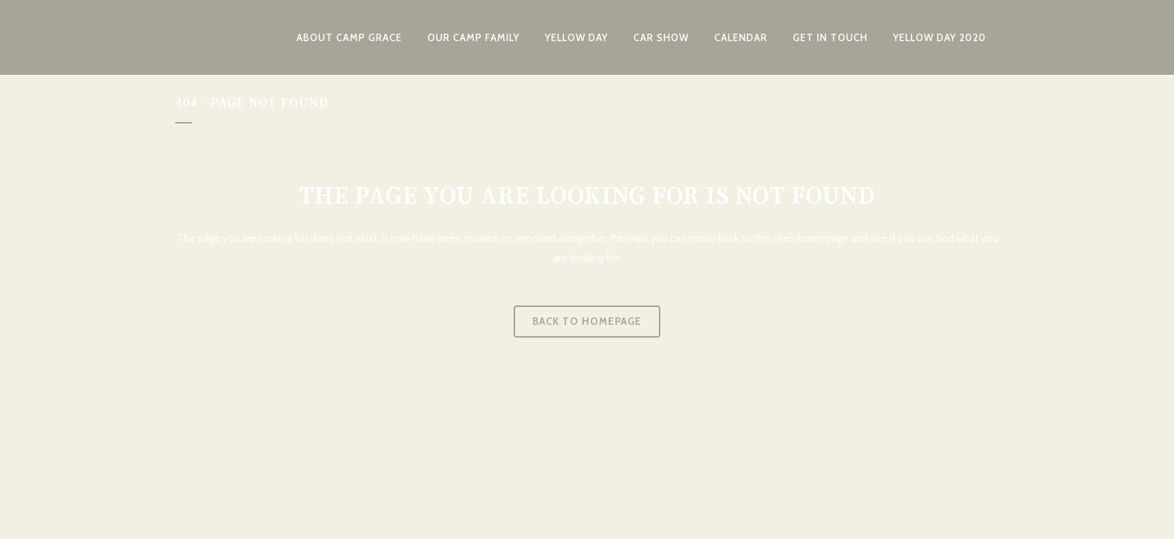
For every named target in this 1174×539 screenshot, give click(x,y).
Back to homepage (587, 321)
